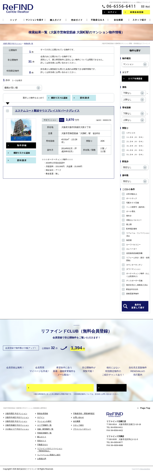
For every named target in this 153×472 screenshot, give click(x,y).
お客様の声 (41, 459)
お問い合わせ (78, 417)
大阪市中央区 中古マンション (17, 417)
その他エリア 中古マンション (17, 429)
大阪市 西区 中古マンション (12, 43)
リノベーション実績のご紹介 (49, 455)
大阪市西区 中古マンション (16, 413)
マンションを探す (44, 421)
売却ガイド (41, 441)
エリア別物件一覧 (44, 425)
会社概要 (76, 421)
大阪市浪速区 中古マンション (17, 425)
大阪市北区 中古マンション (16, 421)
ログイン (40, 417)
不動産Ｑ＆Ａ (42, 445)
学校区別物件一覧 (44, 433)
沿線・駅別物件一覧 (45, 429)
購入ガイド (41, 437)
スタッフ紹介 (78, 425)
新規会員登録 (42, 413)
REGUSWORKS (145, 469)
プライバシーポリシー (82, 429)
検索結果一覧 (28, 43)
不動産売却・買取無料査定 (84, 413)
